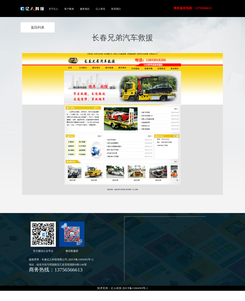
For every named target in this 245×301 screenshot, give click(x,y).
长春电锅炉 (168, 293)
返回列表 (37, 27)
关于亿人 (53, 9)
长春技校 (6, 293)
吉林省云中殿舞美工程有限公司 (212, 293)
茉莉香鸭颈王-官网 (54, 293)
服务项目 (84, 9)
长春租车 (36, 293)
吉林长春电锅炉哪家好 (98, 293)
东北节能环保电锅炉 (126, 293)
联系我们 (116, 9)
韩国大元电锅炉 (150, 293)
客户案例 (69, 9)
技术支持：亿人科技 (109, 288)
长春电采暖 (184, 293)
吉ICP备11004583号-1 (135, 288)
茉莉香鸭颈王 (76, 293)
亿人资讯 (100, 9)
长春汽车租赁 (22, 293)
